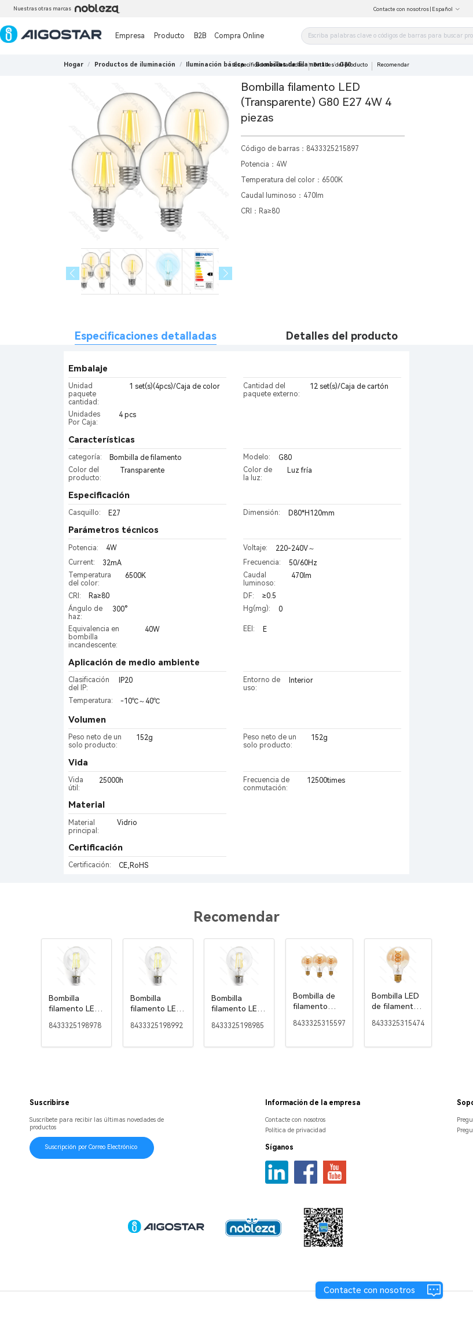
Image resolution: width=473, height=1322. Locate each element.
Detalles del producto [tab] (342, 336)
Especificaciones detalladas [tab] (146, 336)
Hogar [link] (73, 64)
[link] (134, 64)
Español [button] (446, 9)
